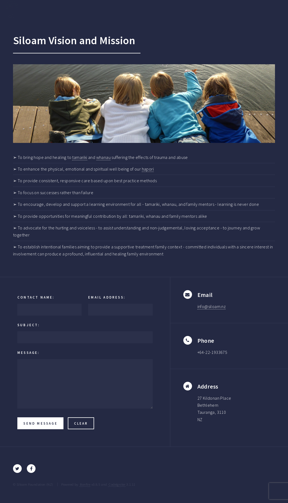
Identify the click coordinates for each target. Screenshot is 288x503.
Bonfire (84, 484)
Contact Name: (36, 297)
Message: (28, 352)
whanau (103, 157)
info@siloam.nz (211, 306)
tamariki (79, 157)
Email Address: (106, 297)
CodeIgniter (117, 484)
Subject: (28, 325)
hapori (148, 169)
